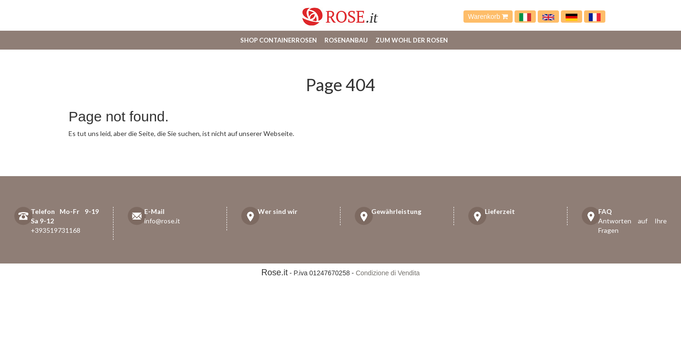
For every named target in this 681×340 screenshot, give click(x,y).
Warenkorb (488, 16)
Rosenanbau (346, 40)
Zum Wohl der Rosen (411, 40)
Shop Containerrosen (278, 40)
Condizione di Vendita (387, 273)
